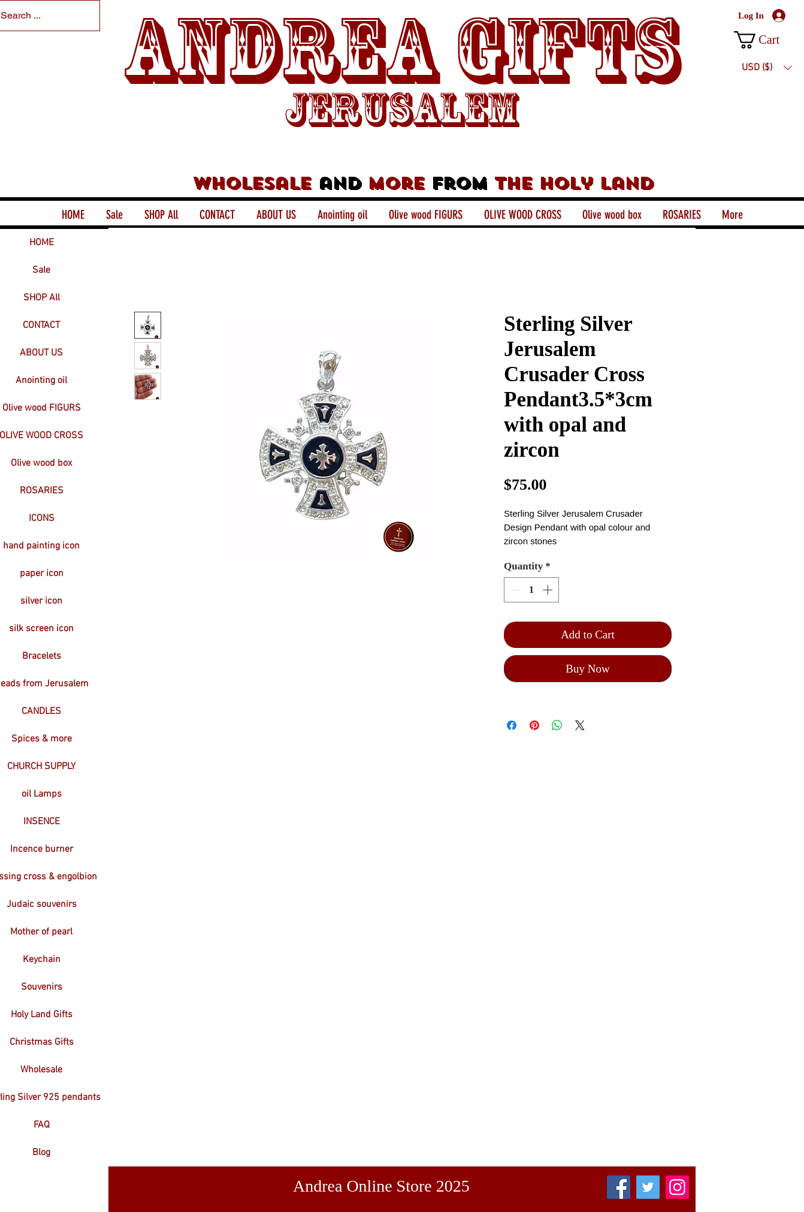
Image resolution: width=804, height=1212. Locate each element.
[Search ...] (37, 16)
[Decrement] (515, 590)
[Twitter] (648, 1187)
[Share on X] (580, 725)
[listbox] (767, 67)
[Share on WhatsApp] (557, 725)
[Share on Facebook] (511, 725)
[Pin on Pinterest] (534, 725)
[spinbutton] (532, 590)
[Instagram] (677, 1187)
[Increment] (549, 590)
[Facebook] (618, 1187)
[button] (766, 40)
